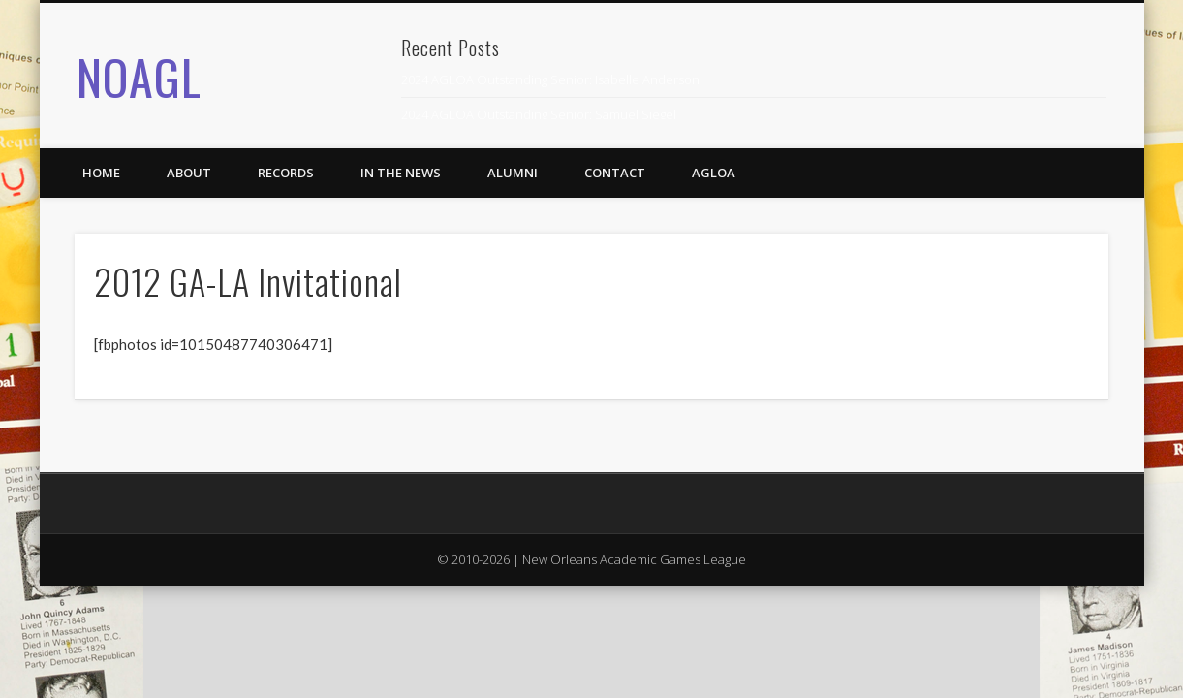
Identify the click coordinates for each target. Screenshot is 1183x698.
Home (101, 172)
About (189, 172)
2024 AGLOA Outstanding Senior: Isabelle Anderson (550, 79)
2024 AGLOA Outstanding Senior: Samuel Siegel (538, 114)
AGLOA (713, 172)
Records (286, 172)
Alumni (512, 172)
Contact (614, 172)
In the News (400, 172)
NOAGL (139, 75)
